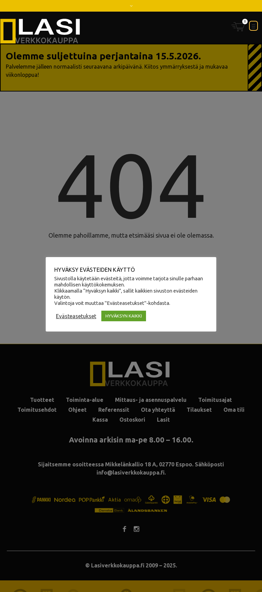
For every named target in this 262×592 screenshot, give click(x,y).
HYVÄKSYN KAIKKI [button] (123, 315)
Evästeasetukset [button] (76, 316)
